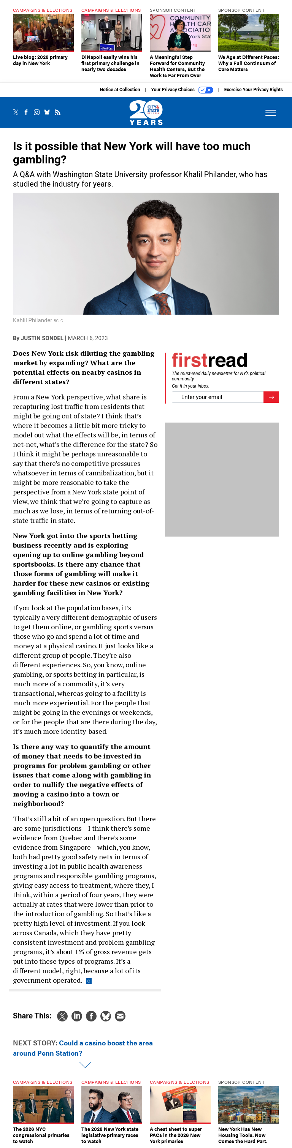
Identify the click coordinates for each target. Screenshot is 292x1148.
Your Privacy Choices (182, 90)
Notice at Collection (120, 89)
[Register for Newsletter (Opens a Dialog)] (271, 397)
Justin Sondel (42, 338)
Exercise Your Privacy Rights (253, 89)
